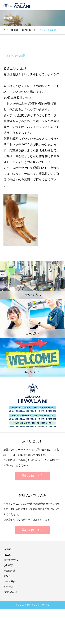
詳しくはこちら (33, 476)
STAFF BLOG (15, 42)
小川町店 (8, 565)
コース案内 (9, 581)
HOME (7, 549)
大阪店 (7, 576)
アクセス (8, 586)
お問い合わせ (10, 592)
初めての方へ (10, 560)
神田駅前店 (9, 570)
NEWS (7, 554)
